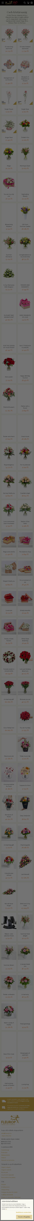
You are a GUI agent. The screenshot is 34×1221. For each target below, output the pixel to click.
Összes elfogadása (24, 1217)
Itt (6, 1209)
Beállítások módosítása (23, 1212)
